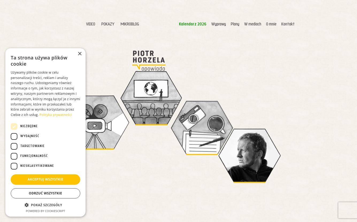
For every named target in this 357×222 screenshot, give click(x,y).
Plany (223, 24)
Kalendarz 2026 (181, 24)
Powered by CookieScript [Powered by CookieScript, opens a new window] (45, 211)
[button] (45, 205)
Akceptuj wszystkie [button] (45, 180)
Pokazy (96, 24)
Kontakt (276, 24)
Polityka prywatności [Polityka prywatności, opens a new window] (56, 115)
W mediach (240, 24)
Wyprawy (206, 24)
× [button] (80, 54)
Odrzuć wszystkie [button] (45, 193)
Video (78, 24)
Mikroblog (118, 24)
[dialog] (45, 132)
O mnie (259, 24)
